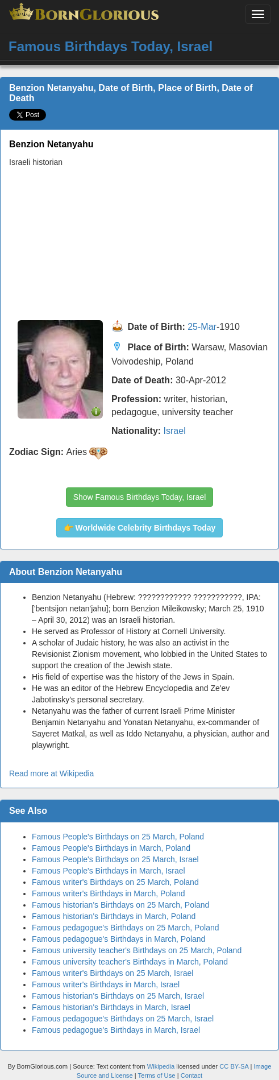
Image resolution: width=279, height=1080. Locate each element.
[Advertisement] (135, 244)
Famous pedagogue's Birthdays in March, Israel (116, 1030)
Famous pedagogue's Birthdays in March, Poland (118, 939)
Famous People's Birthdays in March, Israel (108, 870)
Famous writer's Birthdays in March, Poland (108, 893)
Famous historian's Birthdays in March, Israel (111, 1007)
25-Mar (202, 327)
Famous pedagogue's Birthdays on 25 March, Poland (125, 927)
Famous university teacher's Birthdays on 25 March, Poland (136, 950)
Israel (175, 431)
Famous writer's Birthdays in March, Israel (106, 984)
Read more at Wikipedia (51, 773)
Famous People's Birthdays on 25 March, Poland (118, 836)
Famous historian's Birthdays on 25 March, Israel (118, 995)
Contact (192, 1075)
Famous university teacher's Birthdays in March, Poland (130, 961)
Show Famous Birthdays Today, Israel (139, 497)
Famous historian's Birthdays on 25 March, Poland (120, 904)
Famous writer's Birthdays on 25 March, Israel (112, 973)
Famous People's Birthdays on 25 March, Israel (115, 859)
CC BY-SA (233, 1066)
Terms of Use (157, 1075)
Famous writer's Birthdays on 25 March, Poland (115, 882)
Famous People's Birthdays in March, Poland (111, 848)
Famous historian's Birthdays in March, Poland (113, 916)
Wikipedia (161, 1066)
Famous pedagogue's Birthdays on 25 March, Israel (123, 1018)
